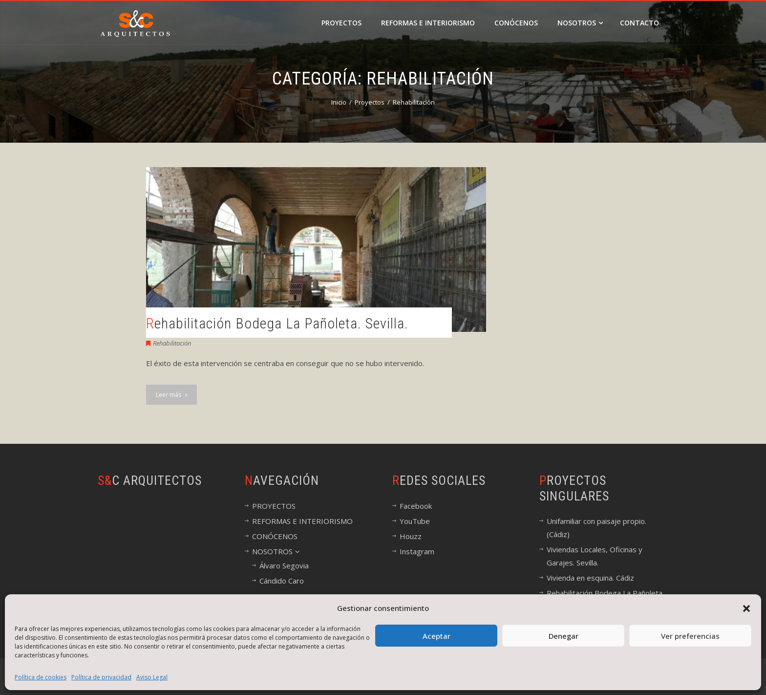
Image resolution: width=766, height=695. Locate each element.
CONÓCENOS (516, 22)
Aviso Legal (152, 677)
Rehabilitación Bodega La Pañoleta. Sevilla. (277, 323)
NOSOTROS (580, 22)
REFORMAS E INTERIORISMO (428, 22)
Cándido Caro (281, 581)
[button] (746, 608)
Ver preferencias (690, 636)
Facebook (416, 506)
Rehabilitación (172, 343)
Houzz (411, 536)
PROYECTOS (341, 22)
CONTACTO (639, 22)
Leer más (171, 395)
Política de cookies (40, 677)
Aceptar (436, 636)
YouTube (415, 521)
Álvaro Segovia (284, 565)
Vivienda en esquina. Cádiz (590, 578)
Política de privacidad (101, 677)
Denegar (563, 636)
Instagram (417, 551)
